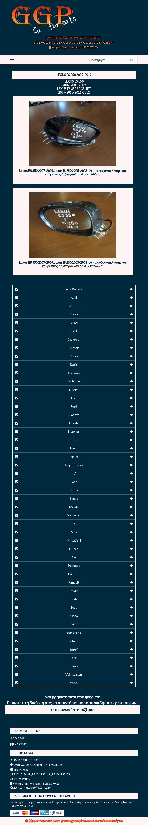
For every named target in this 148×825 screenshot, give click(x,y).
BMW (74, 323)
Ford (74, 406)
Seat (74, 607)
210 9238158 (84, 42)
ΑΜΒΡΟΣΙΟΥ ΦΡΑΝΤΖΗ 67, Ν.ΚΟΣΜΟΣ (73, 38)
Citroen (74, 348)
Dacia (74, 364)
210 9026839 (103, 42)
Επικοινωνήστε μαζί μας (72, 709)
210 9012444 (43, 42)
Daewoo (74, 373)
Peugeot (74, 565)
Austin (73, 306)
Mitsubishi (74, 540)
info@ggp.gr (19, 769)
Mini (74, 532)
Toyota (74, 666)
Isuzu (73, 440)
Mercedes (74, 515)
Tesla (73, 658)
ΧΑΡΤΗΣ (18, 744)
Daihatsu (74, 381)
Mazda (73, 507)
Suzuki (73, 649)
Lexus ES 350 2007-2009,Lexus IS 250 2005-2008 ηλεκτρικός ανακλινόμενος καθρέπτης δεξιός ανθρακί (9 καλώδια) (73, 172)
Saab (74, 599)
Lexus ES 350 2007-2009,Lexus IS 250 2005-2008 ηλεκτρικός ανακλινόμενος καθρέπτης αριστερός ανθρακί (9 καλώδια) (73, 264)
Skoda (74, 616)
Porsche (73, 574)
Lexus (74, 498)
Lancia (73, 490)
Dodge (74, 390)
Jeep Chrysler (73, 465)
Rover (74, 591)
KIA (73, 473)
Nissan (73, 549)
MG (73, 524)
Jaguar (73, 457)
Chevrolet (74, 339)
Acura (74, 314)
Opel (74, 557)
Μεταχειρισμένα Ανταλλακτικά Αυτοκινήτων (93, 821)
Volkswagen (73, 674)
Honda (73, 423)
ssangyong (74, 632)
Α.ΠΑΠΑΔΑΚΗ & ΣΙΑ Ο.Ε (25, 760)
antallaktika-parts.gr (50, 821)
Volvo (74, 683)
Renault (73, 582)
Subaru (74, 641)
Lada (74, 482)
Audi (74, 297)
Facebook (17, 738)
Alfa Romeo (74, 289)
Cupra (74, 356)
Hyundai (74, 431)
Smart (74, 624)
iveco (73, 448)
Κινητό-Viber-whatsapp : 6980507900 (73, 47)
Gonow (74, 415)
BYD (74, 331)
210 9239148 (63, 42)
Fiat (73, 398)
